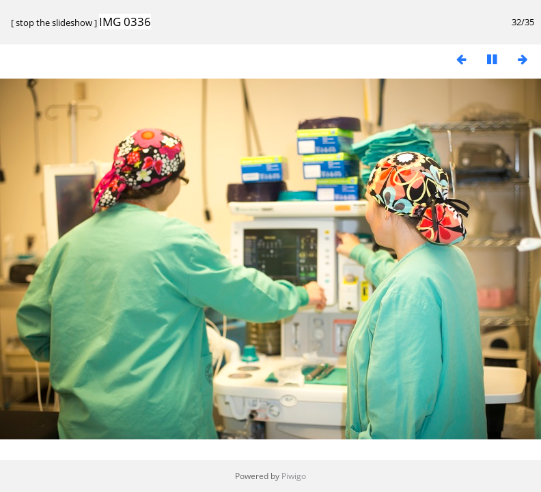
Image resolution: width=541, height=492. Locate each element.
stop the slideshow (54, 22)
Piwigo (293, 476)
